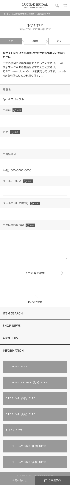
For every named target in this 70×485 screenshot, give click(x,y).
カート (65, 5)
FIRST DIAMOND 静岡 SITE (26, 451)
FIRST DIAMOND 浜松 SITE (26, 467)
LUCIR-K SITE (16, 371)
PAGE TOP (35, 307)
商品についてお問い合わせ (23, 14)
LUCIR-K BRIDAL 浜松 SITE (27, 387)
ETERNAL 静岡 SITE (21, 403)
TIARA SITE (14, 435)
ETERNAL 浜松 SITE (21, 419)
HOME (5, 14)
